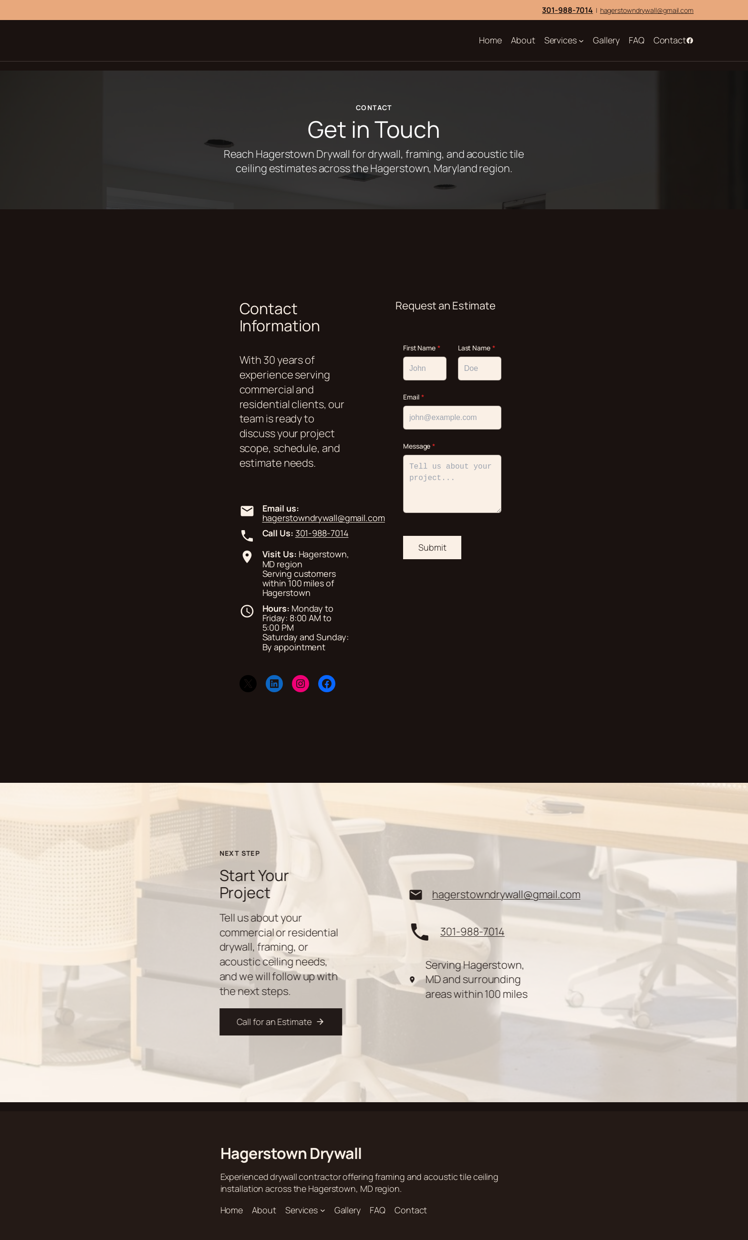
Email (413, 396)
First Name (421, 347)
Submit (432, 547)
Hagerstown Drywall (291, 1153)
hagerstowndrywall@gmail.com (647, 10)
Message (419, 446)
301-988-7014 (322, 533)
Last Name (476, 347)
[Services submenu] (581, 40)
